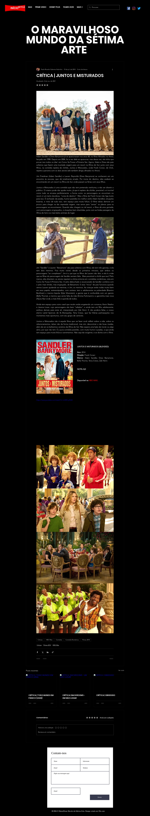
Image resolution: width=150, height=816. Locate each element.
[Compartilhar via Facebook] (37, 652)
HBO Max (49, 640)
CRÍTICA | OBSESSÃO (105, 695)
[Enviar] (99, 797)
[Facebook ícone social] (128, 8)
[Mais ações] (112, 69)
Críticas (40, 640)
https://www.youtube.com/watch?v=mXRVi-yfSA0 (54, 400)
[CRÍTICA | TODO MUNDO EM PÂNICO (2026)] (41, 682)
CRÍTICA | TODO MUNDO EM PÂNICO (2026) (41, 696)
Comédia (59, 640)
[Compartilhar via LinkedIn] (48, 652)
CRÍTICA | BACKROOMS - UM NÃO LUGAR (73, 696)
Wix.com (102, 811)
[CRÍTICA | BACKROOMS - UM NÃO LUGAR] (75, 682)
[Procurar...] (103, 7)
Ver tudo (121, 670)
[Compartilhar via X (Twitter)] (42, 652)
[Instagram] (133, 8)
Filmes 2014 (86, 640)
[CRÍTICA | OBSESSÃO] (109, 682)
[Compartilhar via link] (53, 652)
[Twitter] (139, 8)
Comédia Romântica (72, 640)
